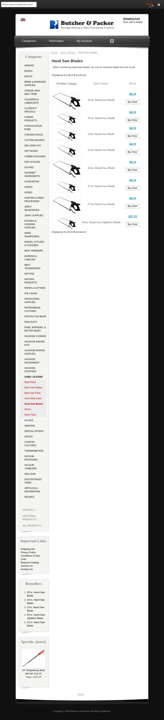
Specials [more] (33, 642)
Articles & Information (32, 490)
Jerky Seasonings (31, 208)
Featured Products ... (31, 518)
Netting (29, 273)
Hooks (28, 187)
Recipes (29, 497)
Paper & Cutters (34, 288)
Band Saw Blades (33, 387)
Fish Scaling (32, 162)
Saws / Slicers (68, 52)
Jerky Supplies (33, 215)
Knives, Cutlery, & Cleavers (34, 244)
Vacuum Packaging (31, 458)
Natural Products (30, 281)
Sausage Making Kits (34, 343)
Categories (29, 41)
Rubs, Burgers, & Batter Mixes (35, 329)
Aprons (29, 65)
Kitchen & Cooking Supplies (30, 224)
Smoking (29, 425)
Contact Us (27, 565)
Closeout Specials (30, 110)
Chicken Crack (33, 134)
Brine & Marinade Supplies (35, 84)
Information (56, 41)
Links (23, 559)
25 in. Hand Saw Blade (101, 186)
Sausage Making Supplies (34, 352)
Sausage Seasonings (31, 361)
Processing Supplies (31, 301)
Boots (28, 76)
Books (28, 71)
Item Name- (101, 83)
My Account (84, 41)
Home (54, 52)
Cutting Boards (34, 140)
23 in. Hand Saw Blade (101, 149)
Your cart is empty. (133, 22)
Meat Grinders (33, 250)
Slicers (27, 409)
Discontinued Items (33, 481)
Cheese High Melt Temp (32, 92)
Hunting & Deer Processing (34, 200)
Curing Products (30, 119)
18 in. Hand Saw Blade (101, 99)
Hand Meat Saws (33, 398)
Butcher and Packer (80, 711)
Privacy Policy (28, 552)
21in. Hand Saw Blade (101, 133)
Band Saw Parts (32, 393)
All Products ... (33, 525)
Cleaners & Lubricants (31, 101)
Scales (28, 420)
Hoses (28, 192)
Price (132, 83)
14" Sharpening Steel (33, 669)
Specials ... (30, 509)
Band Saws (30, 382)
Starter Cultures (30, 444)
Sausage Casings (35, 336)
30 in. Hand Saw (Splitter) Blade (101, 222)
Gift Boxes (31, 151)
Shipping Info (28, 549)
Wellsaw (30, 474)
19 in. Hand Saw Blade (101, 118)
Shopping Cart (131, 18)
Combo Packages (35, 156)
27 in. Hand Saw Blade (101, 204)
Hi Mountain (31, 181)
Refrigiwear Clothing (32, 309)
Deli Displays (32, 145)
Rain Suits (30, 322)
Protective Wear (35, 316)
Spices (28, 436)
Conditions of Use (30, 555)
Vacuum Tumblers (30, 467)
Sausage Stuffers (30, 370)
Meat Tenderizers (32, 267)
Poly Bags (30, 293)
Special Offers (34, 431)
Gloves (29, 167)
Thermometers (34, 451)
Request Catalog (30, 562)
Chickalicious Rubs (33, 128)
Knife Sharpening (31, 235)
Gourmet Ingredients (32, 174)
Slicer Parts (30, 414)
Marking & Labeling (30, 258)
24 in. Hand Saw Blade (101, 167)
